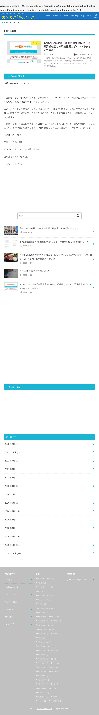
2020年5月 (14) (12, 511)
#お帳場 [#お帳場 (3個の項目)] (42, 583)
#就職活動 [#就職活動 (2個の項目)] (43, 634)
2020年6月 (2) (11, 503)
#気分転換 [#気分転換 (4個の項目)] (43, 655)
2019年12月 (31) (13, 553)
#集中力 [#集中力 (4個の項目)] (57, 684)
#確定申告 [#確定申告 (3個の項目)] (43, 676)
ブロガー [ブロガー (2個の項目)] (55, 688)
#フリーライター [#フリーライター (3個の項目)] (45, 596)
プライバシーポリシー (77, 580)
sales (66, 16)
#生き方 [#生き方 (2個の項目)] (42, 667)
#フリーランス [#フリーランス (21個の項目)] (45, 600)
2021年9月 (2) (11, 461)
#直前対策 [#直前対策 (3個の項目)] (56, 672)
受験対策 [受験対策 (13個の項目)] (43, 697)
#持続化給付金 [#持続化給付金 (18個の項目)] (45, 642)
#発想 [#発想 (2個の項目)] (54, 667)
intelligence (57, 16)
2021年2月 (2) (11, 478)
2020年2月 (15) (12, 537)
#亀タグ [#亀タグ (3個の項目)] (55, 617)
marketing (74, 16)
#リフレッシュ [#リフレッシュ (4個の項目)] (44, 613)
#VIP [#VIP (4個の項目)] (52, 579)
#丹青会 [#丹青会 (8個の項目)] (42, 617)
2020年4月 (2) (11, 520)
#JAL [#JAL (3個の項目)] (41, 579)
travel (89, 16)
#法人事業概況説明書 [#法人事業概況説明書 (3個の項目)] (47, 659)
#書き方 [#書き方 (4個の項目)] (54, 651)
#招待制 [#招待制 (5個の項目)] (42, 638)
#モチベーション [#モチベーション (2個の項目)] (45, 608)
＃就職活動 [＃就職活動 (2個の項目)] (56, 701)
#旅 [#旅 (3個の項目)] (52, 646)
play (82, 16)
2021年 (12, 22)
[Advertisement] (49, 189)
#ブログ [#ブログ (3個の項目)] (42, 604)
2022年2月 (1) (11, 444)
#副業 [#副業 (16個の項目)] (42, 629)
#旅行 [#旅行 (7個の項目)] (41, 651)
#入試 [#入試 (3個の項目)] (41, 625)
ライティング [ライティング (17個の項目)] (44, 693)
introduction (11, 595)
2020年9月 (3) (11, 486)
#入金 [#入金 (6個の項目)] (53, 625)
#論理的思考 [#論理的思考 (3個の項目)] (44, 680)
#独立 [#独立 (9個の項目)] (56, 663)
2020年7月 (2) (11, 494)
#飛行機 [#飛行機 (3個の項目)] (42, 688)
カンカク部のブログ (18, 17)
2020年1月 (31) (12, 545)
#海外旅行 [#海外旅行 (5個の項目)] (43, 663)
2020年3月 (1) (11, 528)
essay (47, 16)
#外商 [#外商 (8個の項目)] (54, 629)
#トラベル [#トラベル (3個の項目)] (43, 591)
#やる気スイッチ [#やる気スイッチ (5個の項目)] (45, 587)
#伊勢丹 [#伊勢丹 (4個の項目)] (57, 621)
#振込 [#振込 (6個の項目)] (41, 646)
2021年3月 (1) (11, 469)
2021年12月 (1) (12, 452)
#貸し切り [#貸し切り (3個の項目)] (43, 684)
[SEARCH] (96, 16)
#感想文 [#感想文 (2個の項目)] (57, 634)
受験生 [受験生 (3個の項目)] (56, 697)
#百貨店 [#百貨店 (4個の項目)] (42, 672)
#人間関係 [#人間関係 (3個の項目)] (43, 621)
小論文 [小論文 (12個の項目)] (42, 701)
